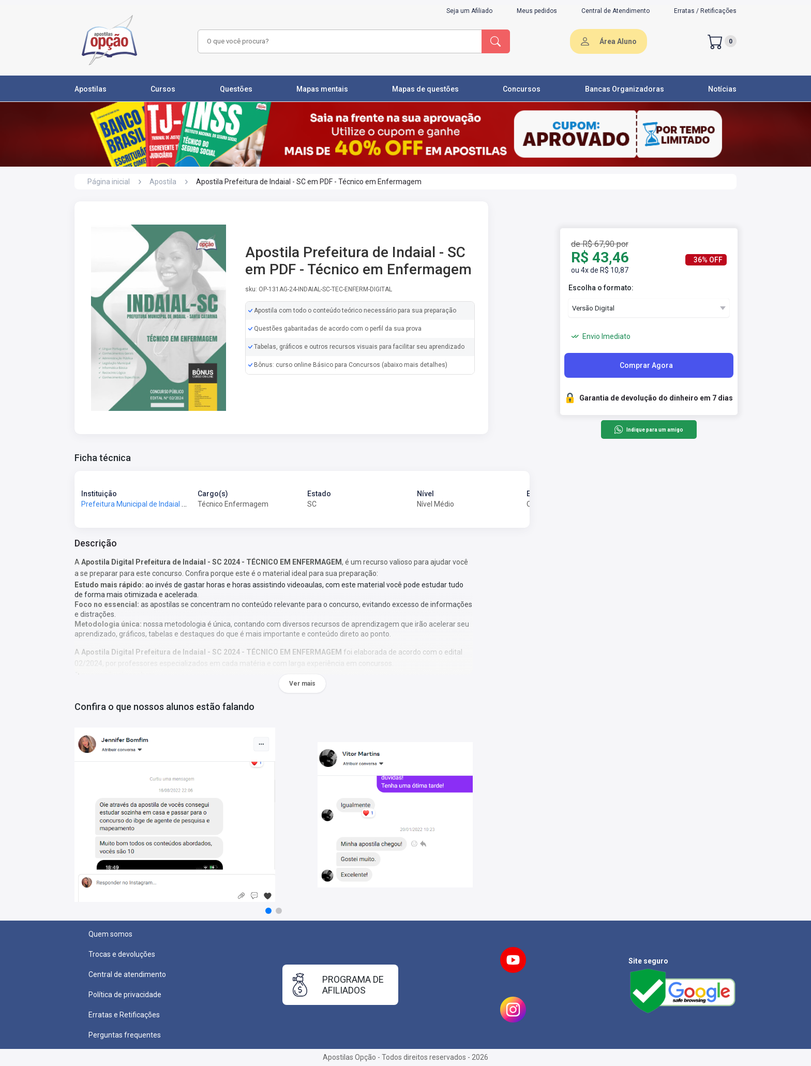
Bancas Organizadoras (624, 89)
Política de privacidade (124, 994)
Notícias (722, 89)
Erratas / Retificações (705, 10)
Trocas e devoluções (121, 954)
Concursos (521, 89)
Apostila (162, 181)
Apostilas (90, 89)
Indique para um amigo (648, 429)
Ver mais (302, 683)
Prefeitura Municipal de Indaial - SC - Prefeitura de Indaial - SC (181, 504)
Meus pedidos (537, 10)
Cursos (163, 89)
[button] (268, 911)
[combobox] (338, 41)
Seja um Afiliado (469, 10)
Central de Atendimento (615, 10)
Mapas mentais (322, 89)
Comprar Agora (646, 365)
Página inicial (108, 181)
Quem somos (110, 934)
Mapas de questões (425, 89)
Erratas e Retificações (124, 1015)
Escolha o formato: (601, 288)
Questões (236, 89)
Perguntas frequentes (124, 1035)
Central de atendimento (127, 974)
